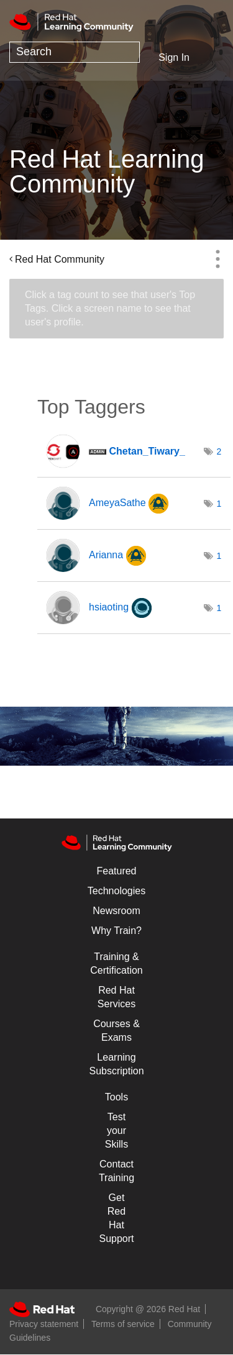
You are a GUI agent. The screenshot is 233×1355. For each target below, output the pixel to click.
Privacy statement (43, 1324)
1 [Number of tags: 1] (219, 504)
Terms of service (123, 1324)
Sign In (174, 57)
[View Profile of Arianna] (106, 555)
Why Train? (116, 930)
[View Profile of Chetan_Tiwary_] (147, 451)
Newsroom (116, 910)
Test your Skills (116, 1130)
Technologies (116, 891)
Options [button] (217, 258)
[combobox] (74, 52)
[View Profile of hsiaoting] (109, 607)
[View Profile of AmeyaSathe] (117, 502)
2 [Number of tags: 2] (219, 451)
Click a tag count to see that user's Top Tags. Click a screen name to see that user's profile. (110, 308)
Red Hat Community (59, 259)
